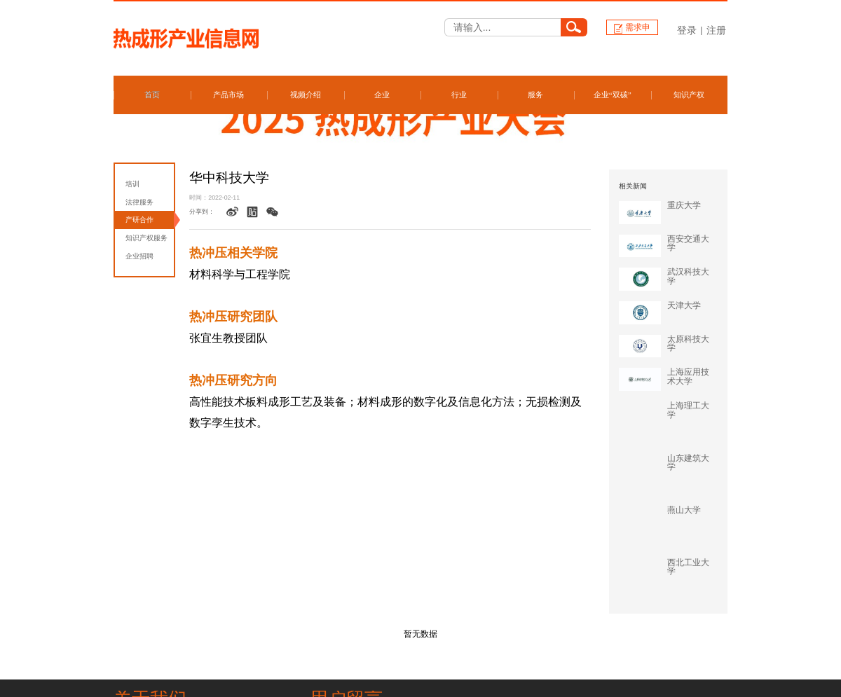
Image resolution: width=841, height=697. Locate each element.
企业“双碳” (612, 94)
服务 (535, 94)
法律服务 (139, 202)
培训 (132, 184)
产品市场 (228, 94)
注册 (716, 30)
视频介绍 (305, 94)
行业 (459, 94)
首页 (152, 94)
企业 (382, 94)
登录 (687, 30)
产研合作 (139, 219)
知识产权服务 (146, 238)
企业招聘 (139, 256)
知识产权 (689, 94)
